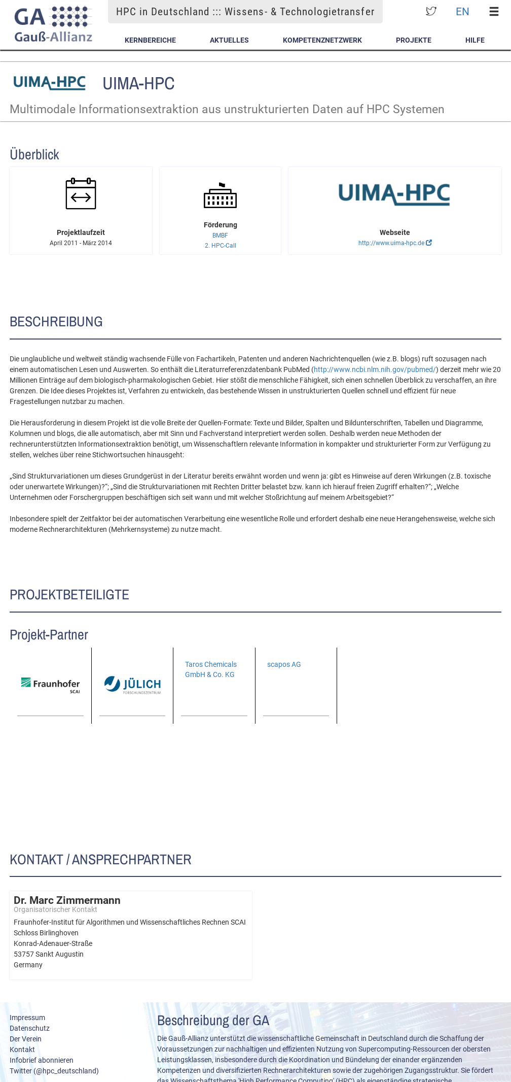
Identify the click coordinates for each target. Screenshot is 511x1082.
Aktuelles (229, 40)
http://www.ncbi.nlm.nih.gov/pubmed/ (375, 369)
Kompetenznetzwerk (322, 40)
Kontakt (22, 1049)
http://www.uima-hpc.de (395, 243)
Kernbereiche (150, 40)
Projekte (413, 40)
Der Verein (26, 1039)
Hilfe (475, 40)
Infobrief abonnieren (42, 1060)
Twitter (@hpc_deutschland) (54, 1071)
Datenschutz (30, 1028)
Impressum (27, 1017)
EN (462, 11)
